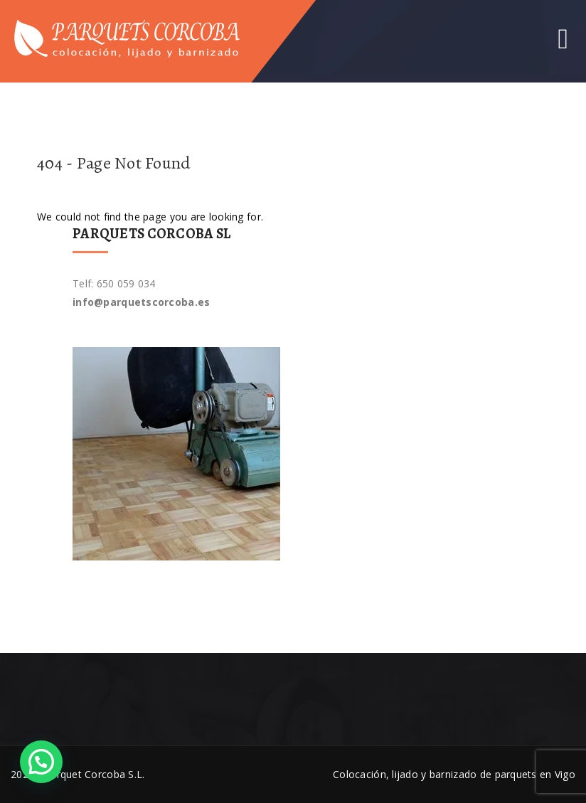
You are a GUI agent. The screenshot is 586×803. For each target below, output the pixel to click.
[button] (41, 761)
